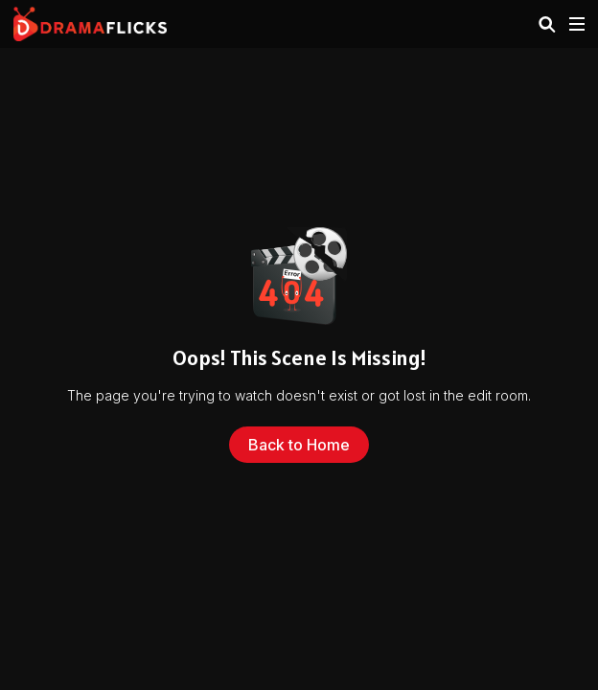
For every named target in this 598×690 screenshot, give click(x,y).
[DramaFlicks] (90, 24)
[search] (547, 24)
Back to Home (299, 444)
